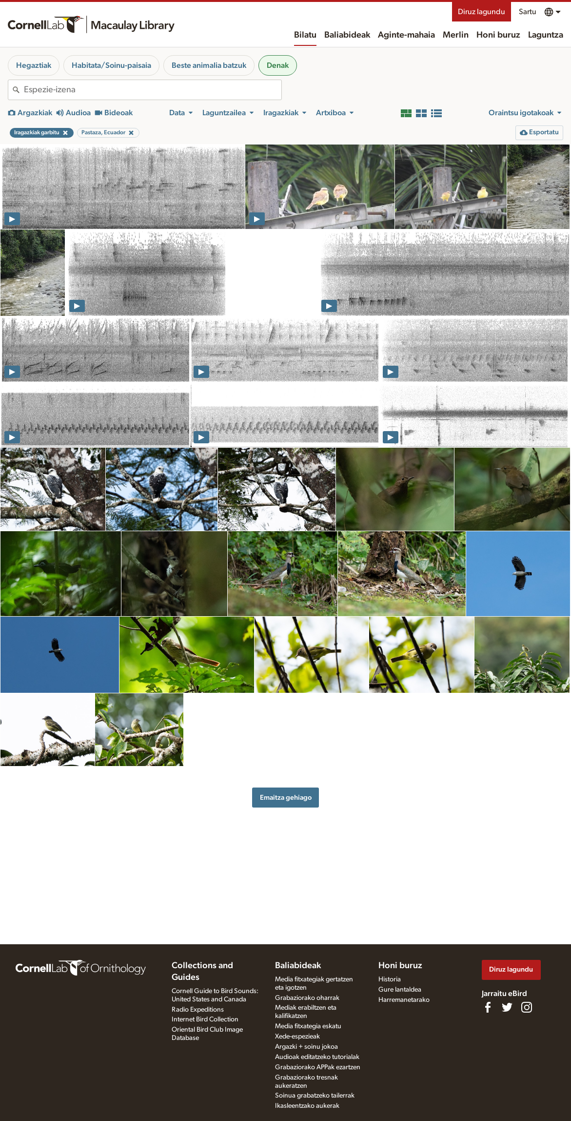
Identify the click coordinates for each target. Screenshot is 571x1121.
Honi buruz (498, 35)
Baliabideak (347, 35)
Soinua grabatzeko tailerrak (314, 1095)
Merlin (456, 35)
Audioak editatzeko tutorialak (317, 1057)
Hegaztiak (33, 65)
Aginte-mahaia (406, 35)
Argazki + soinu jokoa (306, 1046)
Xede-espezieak (297, 1036)
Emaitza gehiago (286, 797)
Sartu (527, 12)
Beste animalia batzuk (209, 65)
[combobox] (152, 90)
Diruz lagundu (481, 12)
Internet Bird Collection (205, 1019)
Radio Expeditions (198, 1009)
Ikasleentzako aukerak (307, 1105)
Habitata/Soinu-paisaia (111, 65)
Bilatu (305, 35)
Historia (389, 979)
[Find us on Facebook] (487, 1007)
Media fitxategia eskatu (308, 1026)
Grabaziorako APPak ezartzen (317, 1067)
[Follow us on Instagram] (526, 1007)
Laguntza (545, 35)
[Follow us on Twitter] (507, 1007)
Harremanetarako (404, 999)
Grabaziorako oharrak (307, 998)
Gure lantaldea (399, 989)
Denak (278, 65)
